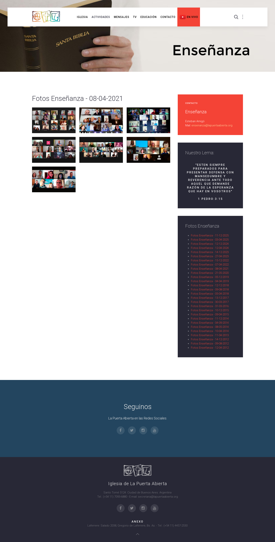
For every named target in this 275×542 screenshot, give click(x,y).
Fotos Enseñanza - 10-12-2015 (210, 310)
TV (135, 17)
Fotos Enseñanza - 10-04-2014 (210, 331)
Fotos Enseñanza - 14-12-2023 (210, 252)
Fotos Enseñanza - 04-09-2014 (210, 322)
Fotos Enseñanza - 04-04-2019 (210, 281)
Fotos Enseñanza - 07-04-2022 (210, 264)
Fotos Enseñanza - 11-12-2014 (210, 318)
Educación (148, 17)
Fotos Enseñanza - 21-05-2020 (210, 273)
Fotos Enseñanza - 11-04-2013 (210, 335)
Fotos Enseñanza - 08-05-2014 (210, 327)
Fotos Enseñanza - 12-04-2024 (210, 248)
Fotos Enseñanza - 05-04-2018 (210, 293)
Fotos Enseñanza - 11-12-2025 (210, 235)
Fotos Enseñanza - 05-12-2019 (210, 277)
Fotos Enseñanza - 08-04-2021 (210, 268)
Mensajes (121, 17)
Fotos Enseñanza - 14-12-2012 (210, 339)
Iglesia (82, 17)
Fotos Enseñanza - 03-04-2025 (210, 239)
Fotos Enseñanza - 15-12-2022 (210, 260)
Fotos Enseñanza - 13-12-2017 (210, 298)
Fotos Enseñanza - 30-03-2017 (210, 302)
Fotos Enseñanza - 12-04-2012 (210, 347)
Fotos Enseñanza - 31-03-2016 (210, 306)
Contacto (167, 17)
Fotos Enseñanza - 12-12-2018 (210, 285)
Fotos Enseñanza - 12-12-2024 (210, 244)
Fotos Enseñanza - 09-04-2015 (210, 314)
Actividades (101, 17)
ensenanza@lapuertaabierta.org (212, 125)
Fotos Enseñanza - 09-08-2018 (210, 289)
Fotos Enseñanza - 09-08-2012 (210, 343)
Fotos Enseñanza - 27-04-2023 (210, 256)
